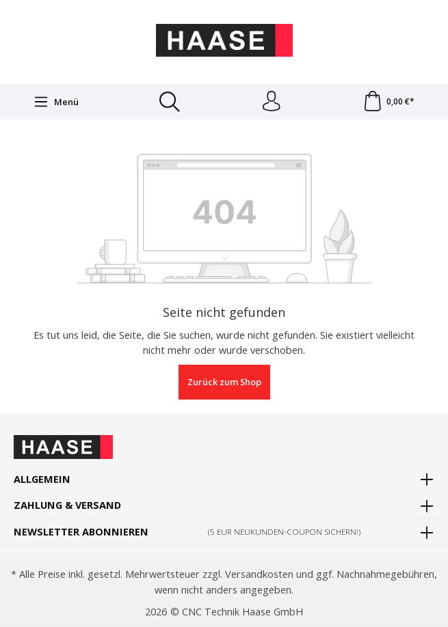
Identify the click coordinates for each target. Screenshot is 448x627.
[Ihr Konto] (271, 102)
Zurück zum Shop (224, 382)
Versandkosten (259, 574)
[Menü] (56, 101)
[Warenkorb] (388, 102)
